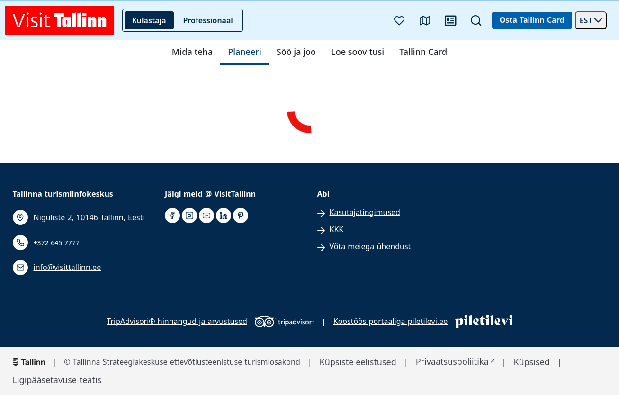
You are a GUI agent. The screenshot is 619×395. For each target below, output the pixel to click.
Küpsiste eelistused (358, 362)
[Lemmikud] (399, 20)
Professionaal (208, 20)
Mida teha (192, 52)
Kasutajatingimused (365, 212)
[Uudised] (450, 20)
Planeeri (244, 52)
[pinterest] (240, 216)
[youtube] (206, 216)
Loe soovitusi (357, 52)
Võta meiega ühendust (370, 246)
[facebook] (172, 216)
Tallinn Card (423, 52)
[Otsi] (476, 20)
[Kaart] (424, 20)
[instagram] (189, 216)
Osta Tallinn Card (532, 20)
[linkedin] (223, 216)
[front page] (60, 20)
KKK (337, 229)
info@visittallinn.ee (67, 267)
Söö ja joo (296, 52)
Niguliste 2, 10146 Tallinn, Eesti (89, 217)
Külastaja (149, 20)
